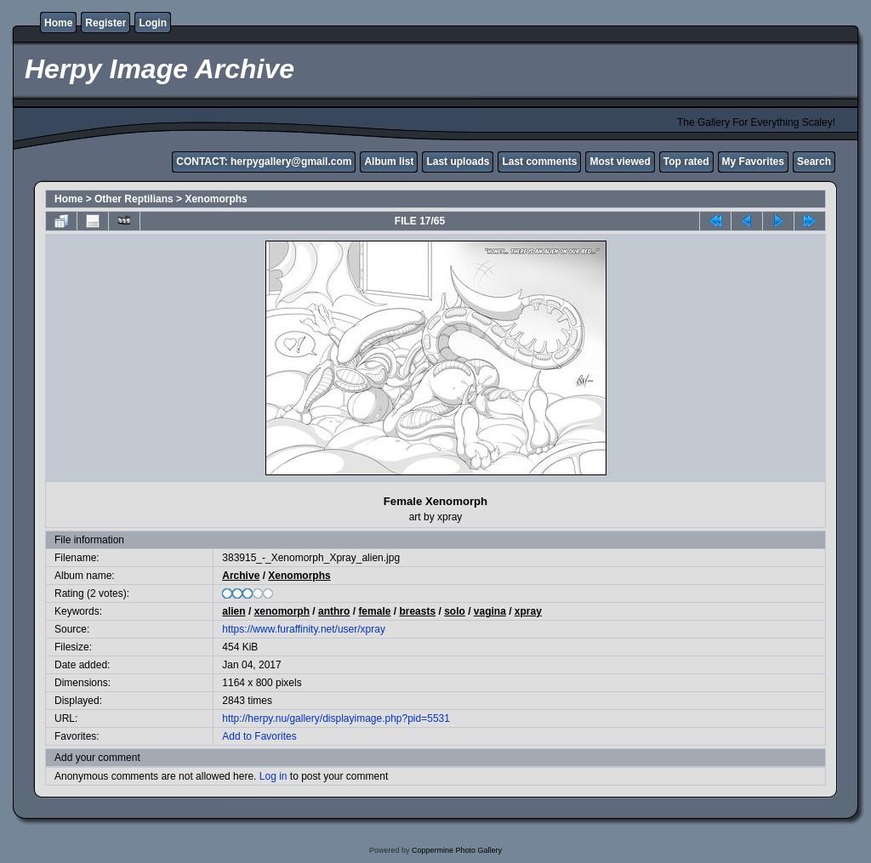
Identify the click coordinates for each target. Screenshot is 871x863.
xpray (528, 611)
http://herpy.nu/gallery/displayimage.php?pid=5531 (336, 718)
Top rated (686, 161)
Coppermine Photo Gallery (457, 850)
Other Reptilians (134, 199)
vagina (490, 611)
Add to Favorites (259, 736)
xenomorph (282, 611)
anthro (334, 611)
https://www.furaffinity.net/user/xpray (303, 629)
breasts (417, 611)
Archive (240, 576)
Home (58, 23)
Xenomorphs (216, 199)
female (374, 611)
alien (233, 611)
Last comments (539, 161)
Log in (273, 776)
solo (454, 611)
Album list (388, 161)
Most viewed (619, 161)
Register (105, 23)
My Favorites (753, 161)
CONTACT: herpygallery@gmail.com (263, 161)
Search (814, 161)
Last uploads (457, 161)
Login (153, 23)
